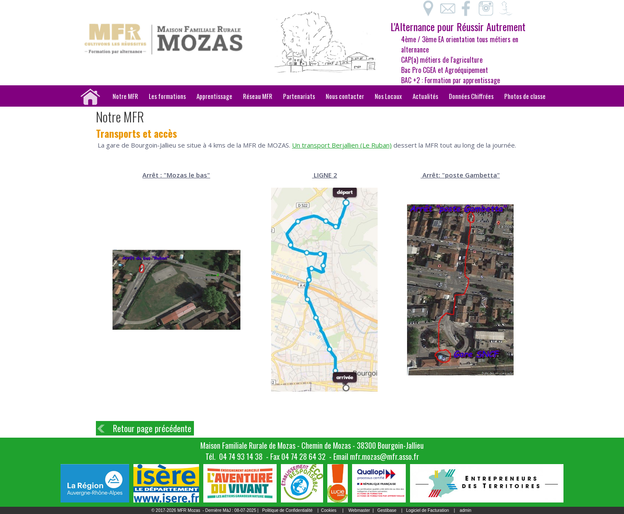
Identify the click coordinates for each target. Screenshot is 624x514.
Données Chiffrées (471, 96)
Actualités (425, 96)
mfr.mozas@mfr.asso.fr (384, 456)
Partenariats (299, 96)
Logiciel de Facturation (427, 510)
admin (465, 510)
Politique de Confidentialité (287, 510)
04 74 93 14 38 (241, 456)
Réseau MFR (257, 96)
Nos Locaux (388, 96)
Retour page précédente (152, 428)
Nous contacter (345, 96)
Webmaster (359, 510)
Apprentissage (214, 96)
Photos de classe (525, 96)
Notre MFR (125, 96)
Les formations (167, 96)
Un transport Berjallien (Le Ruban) (342, 145)
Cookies (328, 510)
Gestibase (386, 510)
